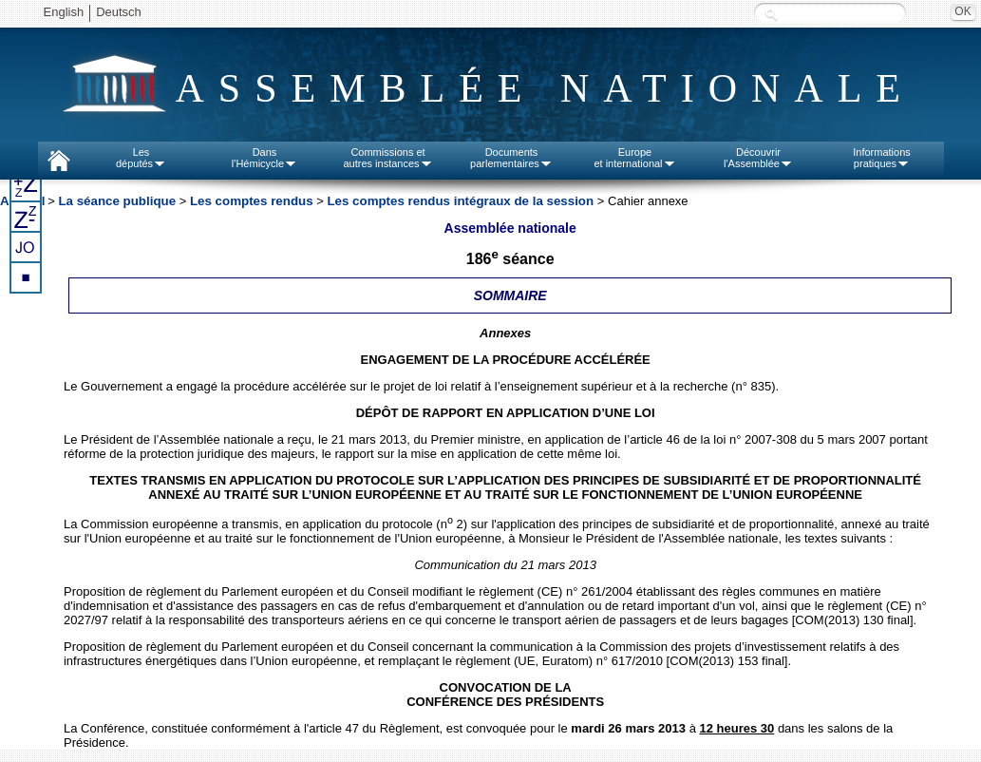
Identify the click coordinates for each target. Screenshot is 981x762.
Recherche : (771, 14)
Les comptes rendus (251, 201)
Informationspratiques (882, 157)
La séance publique (117, 201)
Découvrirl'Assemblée (758, 157)
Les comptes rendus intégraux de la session (461, 201)
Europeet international (634, 157)
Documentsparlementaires (511, 157)
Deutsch (118, 12)
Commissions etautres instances (387, 157)
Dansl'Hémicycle (264, 157)
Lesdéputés (141, 157)
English (64, 12)
